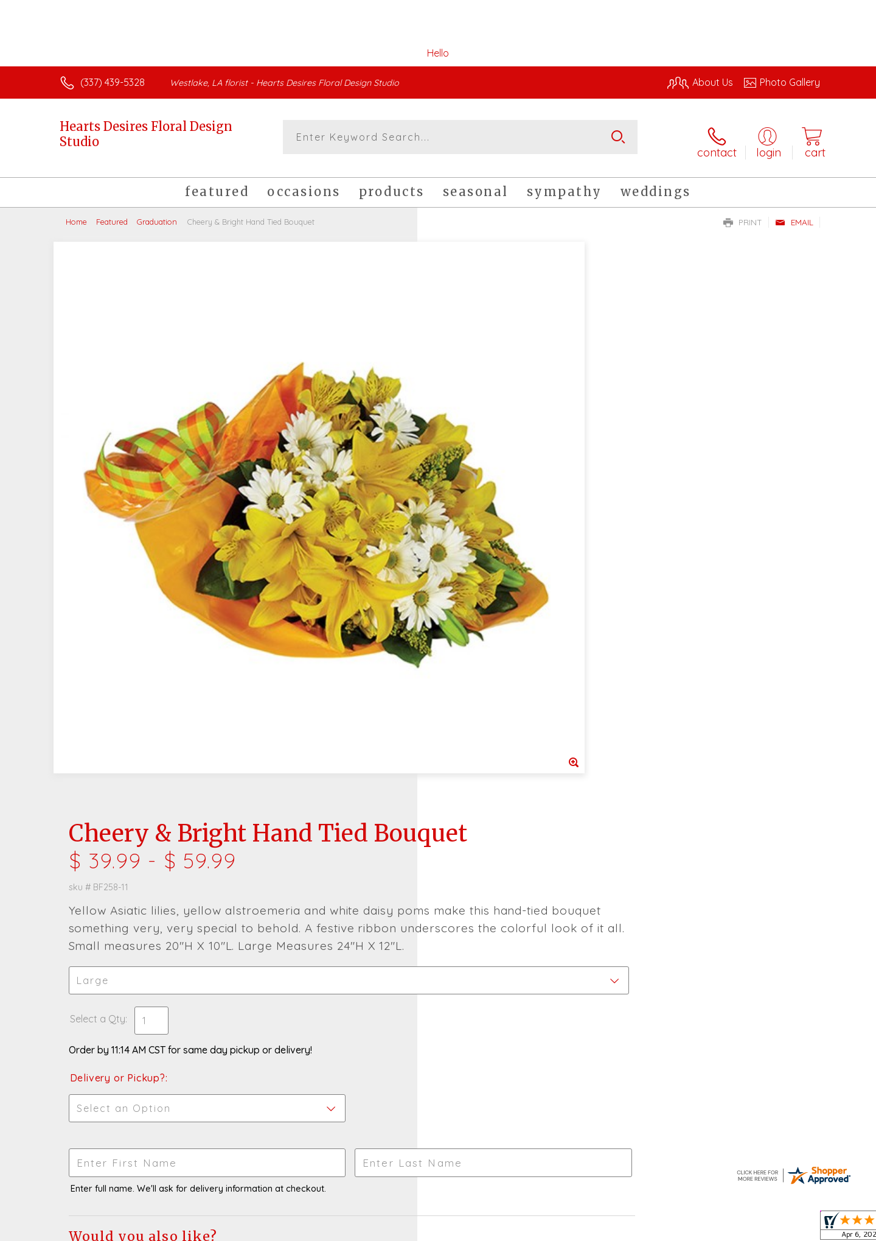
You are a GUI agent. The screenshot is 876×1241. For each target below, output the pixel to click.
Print (742, 213)
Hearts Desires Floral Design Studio (146, 134)
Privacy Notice (625, 1228)
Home (76, 213)
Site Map (787, 1228)
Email (794, 213)
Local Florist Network (712, 1228)
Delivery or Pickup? (487, 530)
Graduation (157, 213)
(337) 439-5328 (112, 82)
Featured (112, 213)
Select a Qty (467, 471)
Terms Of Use (553, 1228)
